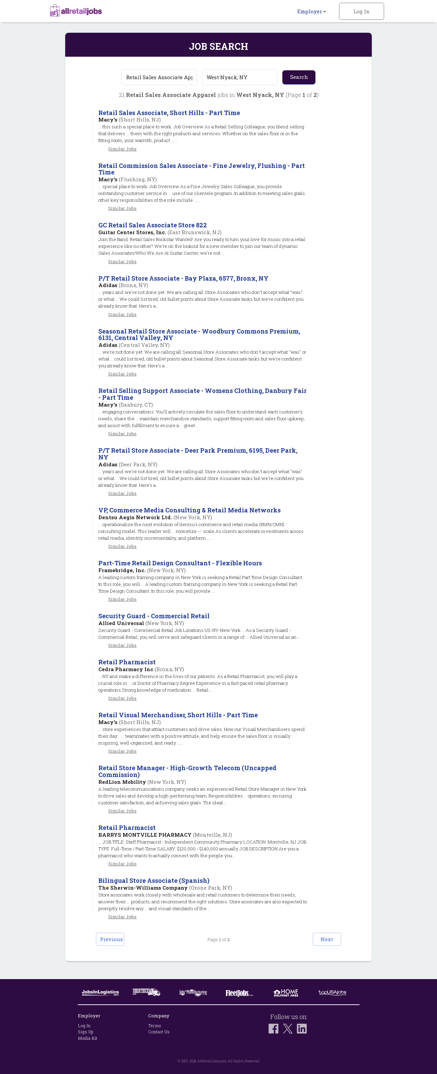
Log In (361, 11)
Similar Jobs (122, 149)
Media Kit (87, 1038)
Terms (154, 1025)
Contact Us (159, 1031)
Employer (311, 11)
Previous (118, 946)
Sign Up (85, 1031)
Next (319, 946)
